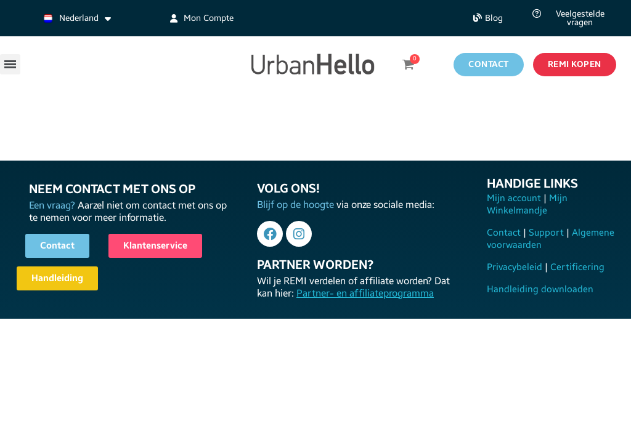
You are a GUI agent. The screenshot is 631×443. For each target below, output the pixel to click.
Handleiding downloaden (540, 289)
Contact (505, 232)
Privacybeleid (516, 267)
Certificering (576, 267)
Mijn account (515, 198)
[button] (488, 18)
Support (546, 232)
